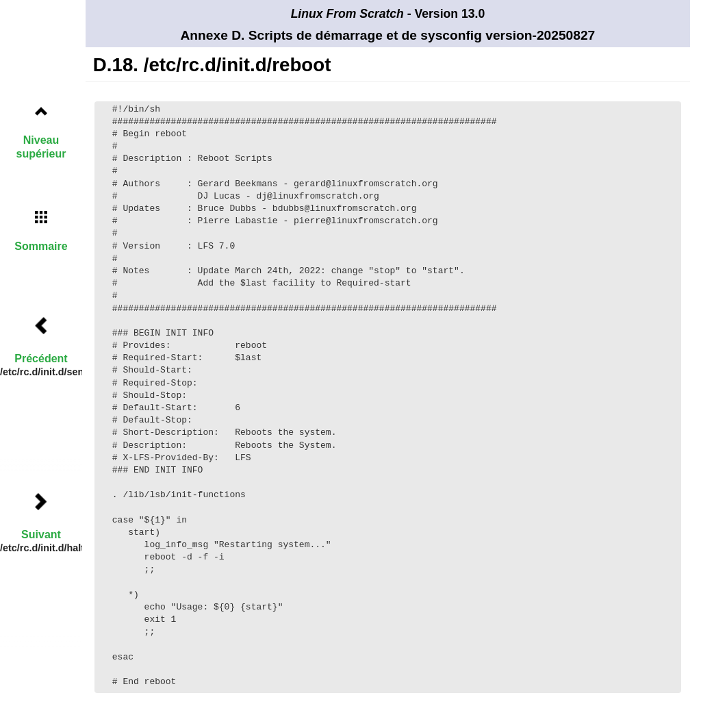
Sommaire (40, 246)
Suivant (41, 534)
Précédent (40, 358)
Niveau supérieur (41, 146)
